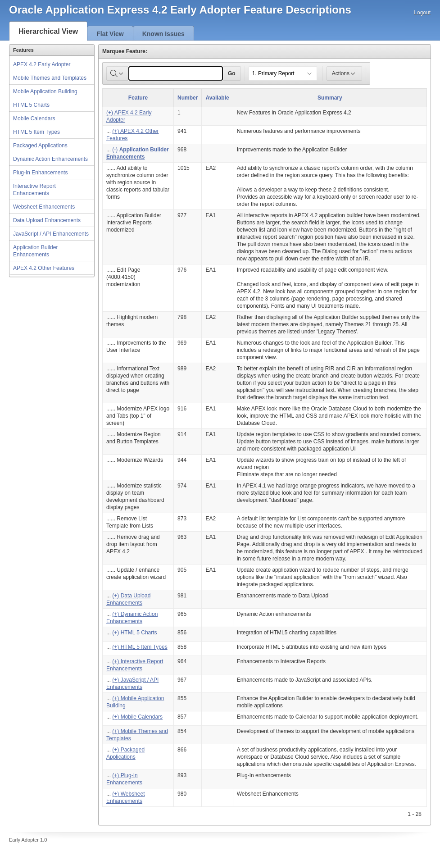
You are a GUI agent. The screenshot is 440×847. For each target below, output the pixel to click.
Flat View (109, 33)
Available (217, 98)
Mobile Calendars (34, 118)
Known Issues (163, 33)
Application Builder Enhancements (35, 251)
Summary (330, 98)
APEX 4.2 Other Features (43, 268)
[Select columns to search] (117, 73)
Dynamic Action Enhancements (50, 159)
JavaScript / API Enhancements (51, 234)
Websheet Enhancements (44, 207)
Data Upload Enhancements (47, 220)
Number (187, 98)
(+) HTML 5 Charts (134, 632)
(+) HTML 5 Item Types (139, 647)
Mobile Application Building (45, 91)
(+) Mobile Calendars (137, 717)
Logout (422, 12)
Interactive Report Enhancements (34, 189)
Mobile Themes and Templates (49, 78)
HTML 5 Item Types (36, 132)
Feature (138, 98)
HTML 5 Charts (31, 105)
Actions (344, 73)
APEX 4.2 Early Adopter (41, 64)
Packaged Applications (40, 145)
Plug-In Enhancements (40, 172)
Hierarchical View (48, 31)
